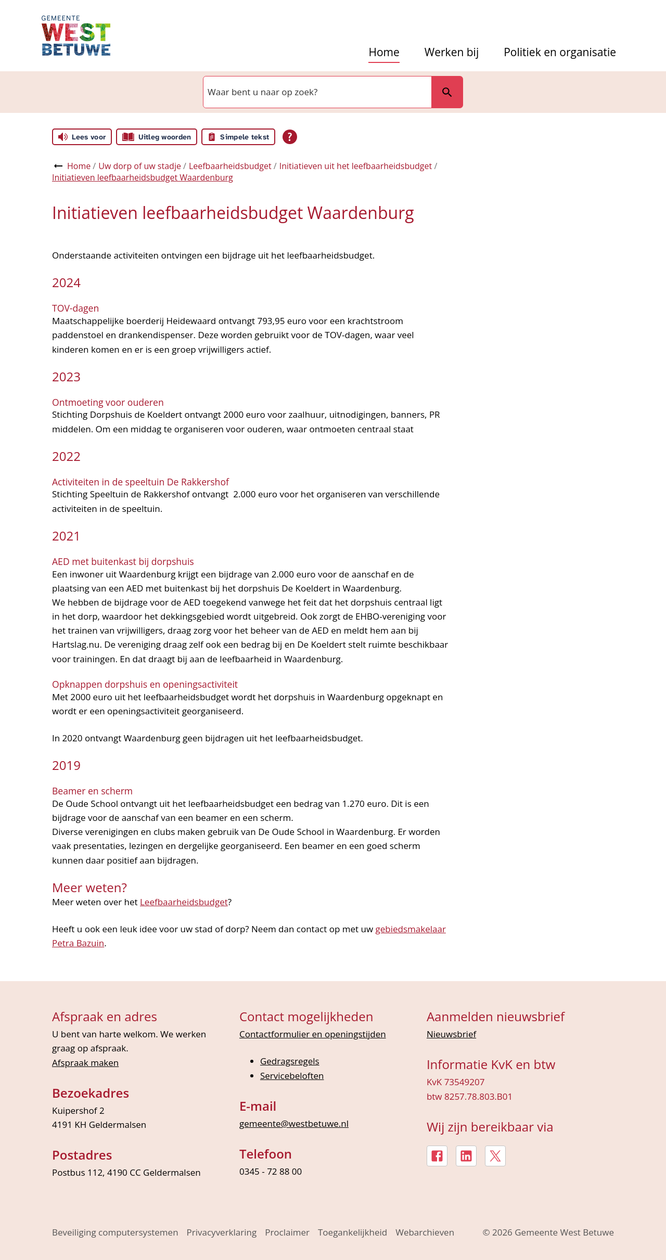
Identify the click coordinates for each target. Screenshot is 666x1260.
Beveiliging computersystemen (115, 1232)
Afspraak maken (85, 1063)
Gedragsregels (289, 1061)
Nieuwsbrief (451, 1034)
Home (383, 52)
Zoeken (447, 92)
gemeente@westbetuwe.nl (294, 1123)
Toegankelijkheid (352, 1232)
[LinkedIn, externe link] (466, 1156)
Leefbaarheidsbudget (230, 166)
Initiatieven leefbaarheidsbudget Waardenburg (142, 177)
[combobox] (316, 92)
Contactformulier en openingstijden (312, 1034)
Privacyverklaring (222, 1232)
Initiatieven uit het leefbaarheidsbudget (355, 166)
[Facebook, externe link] (437, 1156)
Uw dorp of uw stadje (139, 166)
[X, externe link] (495, 1156)
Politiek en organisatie (560, 52)
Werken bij (452, 52)
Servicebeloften (292, 1076)
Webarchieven (424, 1232)
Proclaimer (287, 1232)
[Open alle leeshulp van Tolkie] (290, 137)
